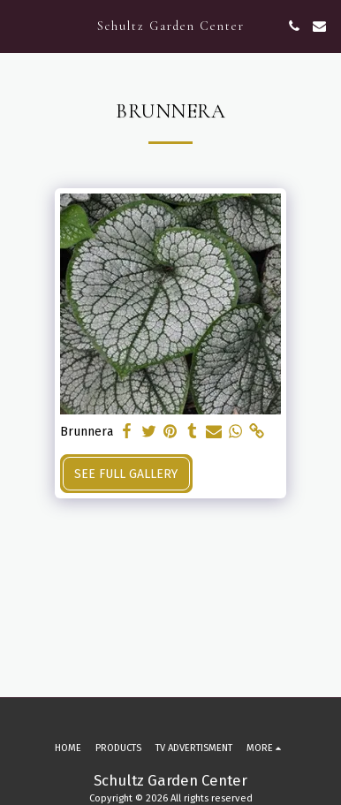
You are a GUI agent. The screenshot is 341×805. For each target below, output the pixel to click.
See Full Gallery (126, 474)
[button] (19, 25)
